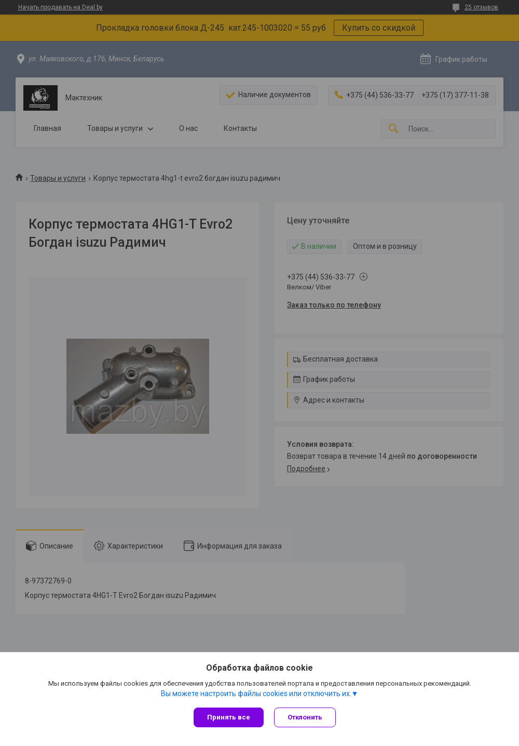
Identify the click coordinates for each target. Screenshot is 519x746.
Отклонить (305, 717)
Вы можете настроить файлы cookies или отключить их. (256, 693)
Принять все (228, 717)
